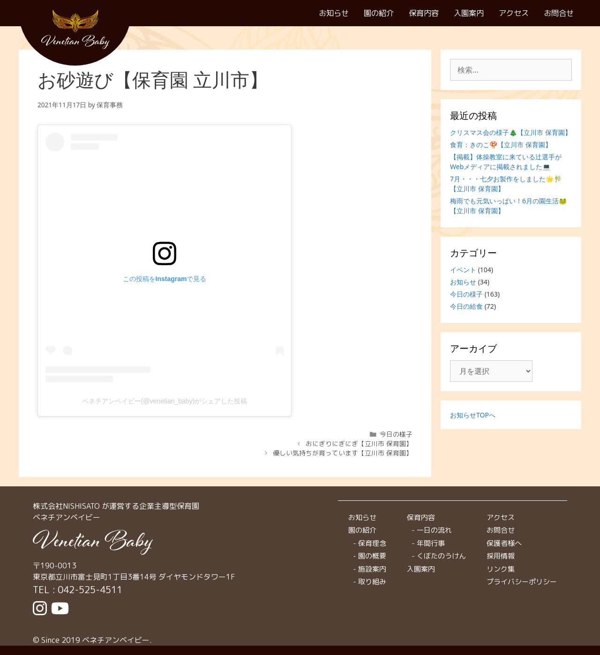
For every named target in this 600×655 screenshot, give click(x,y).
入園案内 (469, 12)
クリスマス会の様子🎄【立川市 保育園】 (510, 132)
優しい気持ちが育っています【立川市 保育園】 (342, 452)
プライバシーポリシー (522, 582)
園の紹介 (379, 12)
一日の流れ (434, 530)
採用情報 (501, 556)
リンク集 (501, 569)
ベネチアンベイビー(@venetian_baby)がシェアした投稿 (165, 401)
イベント (463, 269)
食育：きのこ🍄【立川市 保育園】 (501, 144)
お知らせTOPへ (472, 414)
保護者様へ (504, 543)
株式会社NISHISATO (66, 506)
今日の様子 (396, 434)
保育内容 (424, 12)
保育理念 (372, 543)
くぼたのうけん (441, 556)
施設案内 (372, 569)
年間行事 (431, 543)
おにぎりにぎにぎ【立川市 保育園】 (359, 443)
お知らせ (334, 12)
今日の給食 (466, 306)
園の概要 (372, 556)
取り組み (372, 582)
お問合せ (559, 12)
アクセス (514, 12)
